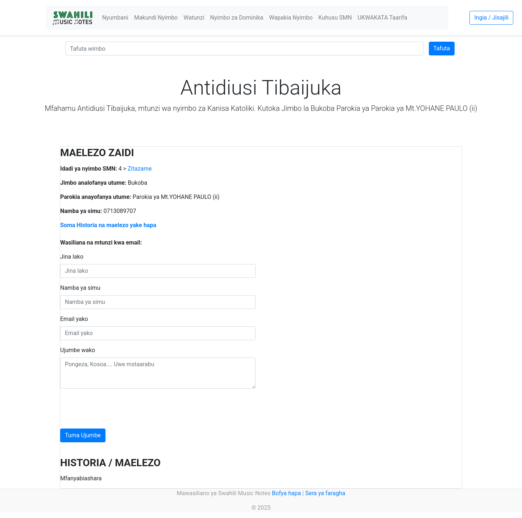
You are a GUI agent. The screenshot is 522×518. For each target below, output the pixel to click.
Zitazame (140, 168)
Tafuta (442, 48)
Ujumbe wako (77, 350)
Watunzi (193, 17)
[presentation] (115, 408)
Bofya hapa (286, 493)
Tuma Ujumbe (83, 435)
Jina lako (71, 256)
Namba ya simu (80, 287)
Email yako (74, 319)
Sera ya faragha (325, 493)
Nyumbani (115, 17)
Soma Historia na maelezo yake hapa (108, 225)
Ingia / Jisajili (491, 17)
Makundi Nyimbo (156, 17)
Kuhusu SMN (335, 17)
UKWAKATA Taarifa (382, 17)
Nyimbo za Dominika (237, 17)
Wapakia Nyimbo (290, 17)
